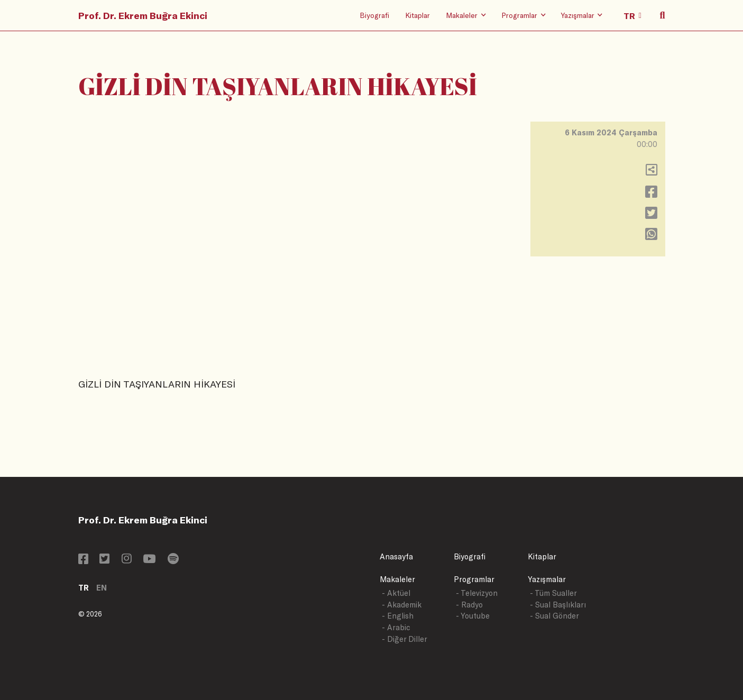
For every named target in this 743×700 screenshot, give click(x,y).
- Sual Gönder (554, 615)
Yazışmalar (547, 579)
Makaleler (397, 579)
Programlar (474, 579)
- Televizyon (477, 592)
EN (101, 587)
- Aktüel (396, 592)
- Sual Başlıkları (558, 604)
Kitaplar (417, 15)
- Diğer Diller (404, 638)
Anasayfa (396, 556)
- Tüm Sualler (553, 592)
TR (83, 587)
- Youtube (473, 615)
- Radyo (469, 604)
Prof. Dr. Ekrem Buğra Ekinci (142, 15)
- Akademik (401, 604)
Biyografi (374, 15)
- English (398, 615)
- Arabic (396, 627)
